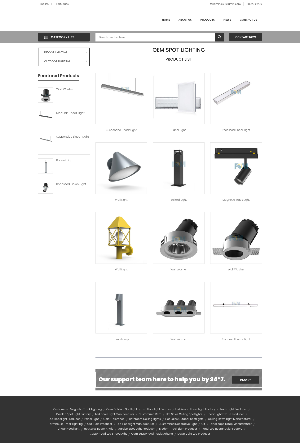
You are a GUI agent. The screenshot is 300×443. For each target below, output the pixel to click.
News (227, 20)
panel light (91, 419)
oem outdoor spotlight (121, 409)
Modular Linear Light (70, 113)
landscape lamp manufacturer (231, 424)
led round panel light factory (195, 409)
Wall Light (121, 200)
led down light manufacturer (114, 414)
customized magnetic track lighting (77, 409)
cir (203, 424)
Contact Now (245, 37)
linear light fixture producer (225, 414)
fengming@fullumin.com (225, 4)
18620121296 (254, 4)
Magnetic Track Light (236, 200)
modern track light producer (178, 429)
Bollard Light (64, 160)
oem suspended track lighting (152, 434)
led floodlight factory (156, 409)
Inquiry (245, 380)
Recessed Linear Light (236, 130)
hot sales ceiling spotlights (184, 414)
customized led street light (108, 434)
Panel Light (179, 130)
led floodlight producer (64, 419)
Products (207, 20)
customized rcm (150, 414)
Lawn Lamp (121, 339)
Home (166, 20)
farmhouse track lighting (65, 424)
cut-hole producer (99, 424)
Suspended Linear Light (72, 137)
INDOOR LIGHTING (65, 52)
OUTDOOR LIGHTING (65, 61)
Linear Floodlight (69, 429)
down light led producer (193, 434)
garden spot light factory (73, 414)
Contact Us (248, 20)
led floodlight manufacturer (135, 424)
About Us (185, 20)
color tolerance (114, 419)
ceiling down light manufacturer (229, 419)
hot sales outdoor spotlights (184, 419)
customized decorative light (178, 424)
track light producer (233, 409)
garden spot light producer (136, 429)
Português (62, 4)
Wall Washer (65, 89)
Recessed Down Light (71, 184)
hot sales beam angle (98, 429)
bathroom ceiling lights (145, 419)
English (44, 4)
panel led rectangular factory (222, 429)
